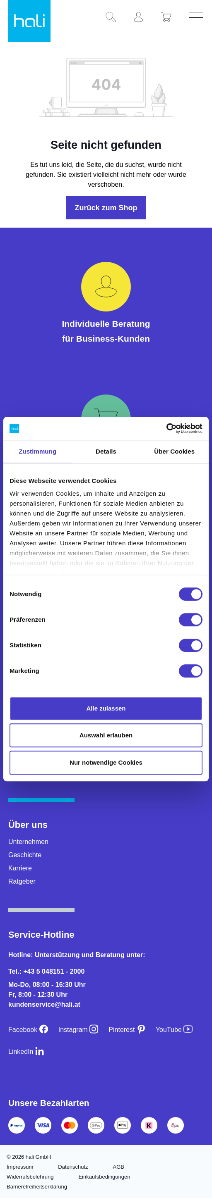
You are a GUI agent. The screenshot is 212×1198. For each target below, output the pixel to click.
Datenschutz (73, 1167)
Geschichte (24, 854)
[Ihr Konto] (141, 18)
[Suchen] (114, 18)
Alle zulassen (105, 708)
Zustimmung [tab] (37, 451)
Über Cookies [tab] (174, 451)
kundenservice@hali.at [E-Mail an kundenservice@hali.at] (44, 1004)
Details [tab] (106, 451)
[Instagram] (78, 1029)
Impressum (20, 1167)
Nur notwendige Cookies (106, 762)
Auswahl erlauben (106, 735)
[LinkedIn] (26, 1051)
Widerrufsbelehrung (30, 1177)
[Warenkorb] (169, 18)
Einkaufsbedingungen (104, 1177)
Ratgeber (22, 881)
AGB (118, 1167)
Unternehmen (28, 841)
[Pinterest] (127, 1029)
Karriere (20, 868)
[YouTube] (174, 1029)
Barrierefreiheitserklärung (37, 1187)
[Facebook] (28, 1029)
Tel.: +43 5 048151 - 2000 (46, 971)
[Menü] (197, 18)
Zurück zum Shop (106, 208)
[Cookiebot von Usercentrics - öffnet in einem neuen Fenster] (166, 428)
